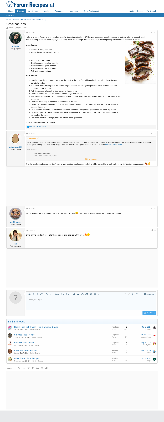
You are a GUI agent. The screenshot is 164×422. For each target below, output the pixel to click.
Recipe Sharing (35, 329)
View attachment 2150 (113, 144)
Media (46, 11)
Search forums (11, 15)
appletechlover (146, 337)
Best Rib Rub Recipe (24, 342)
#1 (155, 33)
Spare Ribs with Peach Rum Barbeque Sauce (36, 327)
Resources (59, 11)
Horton (149, 353)
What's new (33, 11)
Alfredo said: (32, 138)
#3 (155, 209)
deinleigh (148, 329)
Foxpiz (149, 361)
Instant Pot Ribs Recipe (25, 350)
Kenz (16, 345)
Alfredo (11, 28)
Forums (20, 11)
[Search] (152, 11)
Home (10, 11)
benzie (16, 353)
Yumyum (17, 337)
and (37, 127)
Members (74, 11)
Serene (16, 329)
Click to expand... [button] (91, 159)
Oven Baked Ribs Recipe (26, 358)
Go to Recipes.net (91, 11)
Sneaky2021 (147, 345)
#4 (155, 230)
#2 (155, 133)
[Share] (152, 32)
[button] (40, 11)
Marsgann (17, 361)
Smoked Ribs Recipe (24, 335)
